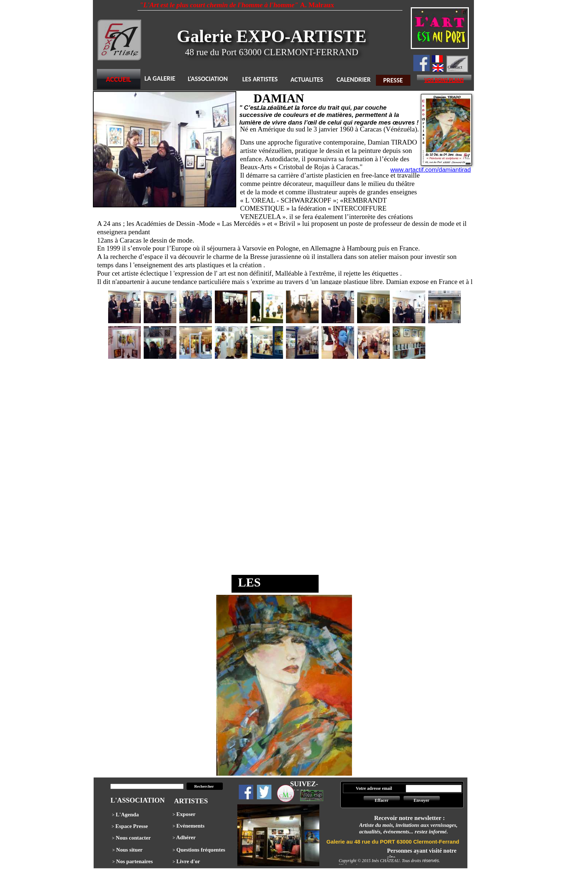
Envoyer (421, 800)
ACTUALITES (307, 80)
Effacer (382, 800)
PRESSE (393, 80)
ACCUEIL (118, 79)
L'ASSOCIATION (208, 79)
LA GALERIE (159, 78)
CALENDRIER (354, 80)
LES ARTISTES (260, 79)
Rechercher (204, 786)
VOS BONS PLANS (444, 80)
